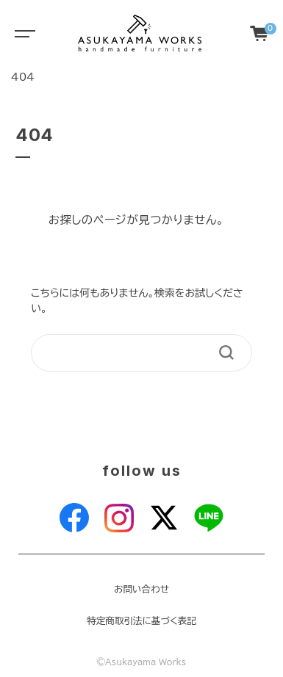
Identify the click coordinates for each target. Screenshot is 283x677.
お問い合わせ (141, 589)
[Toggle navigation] (22, 33)
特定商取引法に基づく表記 (141, 621)
